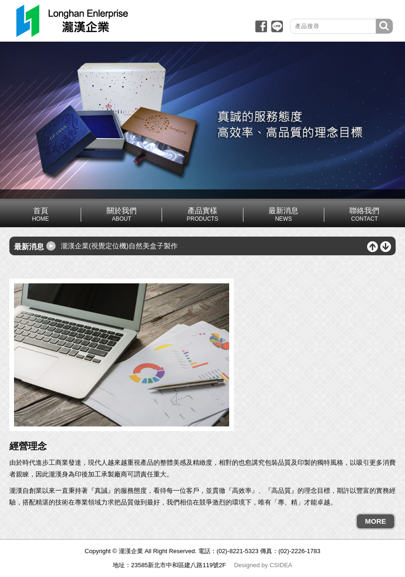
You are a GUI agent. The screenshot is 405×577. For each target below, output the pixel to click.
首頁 (40, 214)
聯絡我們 (364, 214)
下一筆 (385, 246)
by (264, 565)
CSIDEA (280, 565)
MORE (375, 521)
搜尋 (384, 26)
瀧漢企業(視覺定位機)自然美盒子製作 (119, 246)
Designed (247, 565)
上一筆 (372, 246)
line (277, 26)
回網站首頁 (71, 21)
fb (261, 26)
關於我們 (121, 214)
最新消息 (284, 214)
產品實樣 (202, 214)
